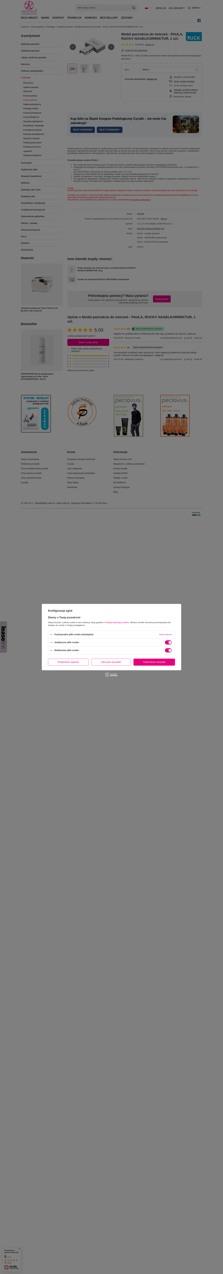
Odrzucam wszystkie (111, 662)
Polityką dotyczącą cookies (117, 622)
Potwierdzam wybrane (68, 662)
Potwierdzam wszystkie (154, 662)
